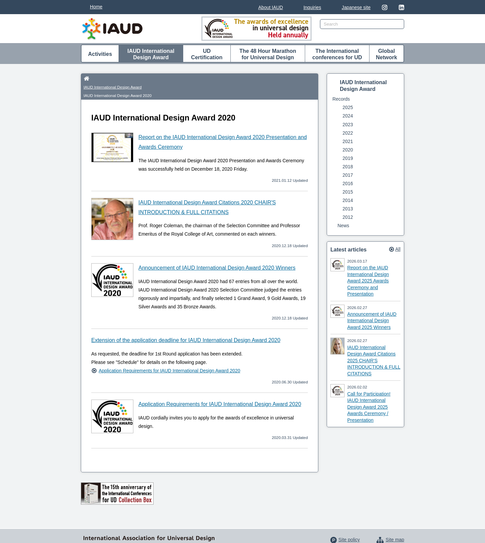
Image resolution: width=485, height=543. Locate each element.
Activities (100, 54)
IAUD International (151, 54)
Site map (395, 523)
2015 (348, 192)
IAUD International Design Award (128, 78)
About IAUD (270, 7)
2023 (348, 124)
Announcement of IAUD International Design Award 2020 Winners (216, 251)
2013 (348, 208)
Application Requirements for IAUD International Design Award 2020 (169, 354)
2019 (348, 158)
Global (386, 54)
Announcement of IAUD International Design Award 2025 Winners (371, 320)
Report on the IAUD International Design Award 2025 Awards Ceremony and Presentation (368, 281)
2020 (348, 149)
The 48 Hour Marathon (268, 54)
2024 (348, 115)
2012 (348, 217)
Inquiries (312, 7)
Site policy (349, 523)
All (397, 249)
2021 (348, 141)
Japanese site (356, 7)
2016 (348, 183)
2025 (348, 107)
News (343, 225)
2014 (348, 200)
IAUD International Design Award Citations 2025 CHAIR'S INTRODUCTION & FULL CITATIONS (373, 360)
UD (206, 54)
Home (96, 6)
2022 (348, 133)
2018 (348, 166)
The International (337, 54)
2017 (348, 175)
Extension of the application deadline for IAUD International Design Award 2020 (185, 324)
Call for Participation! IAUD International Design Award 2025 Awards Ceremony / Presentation (368, 407)
